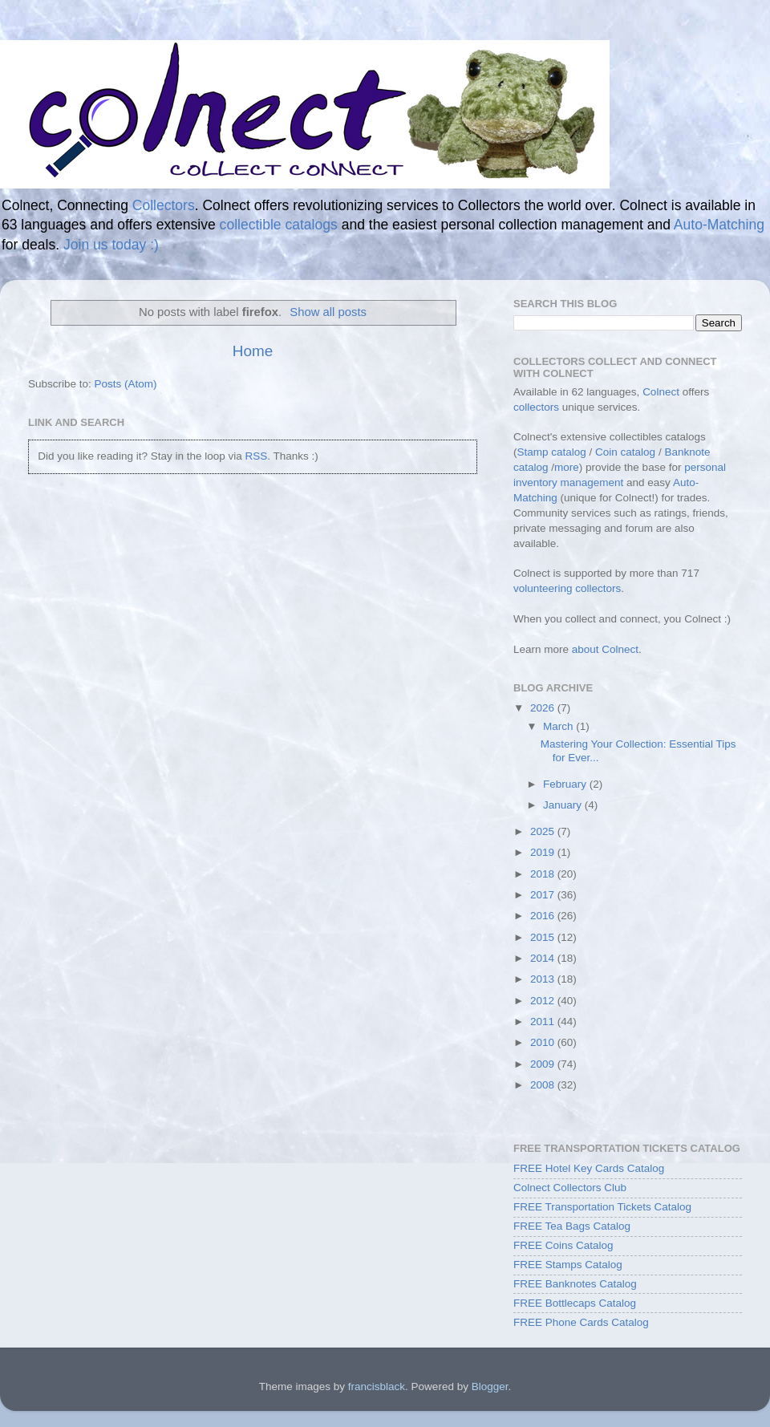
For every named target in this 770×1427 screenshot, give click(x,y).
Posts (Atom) (126, 384)
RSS (256, 456)
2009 (543, 1064)
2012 (543, 1001)
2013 (543, 979)
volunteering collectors (567, 588)
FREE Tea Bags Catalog (571, 1226)
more (566, 467)
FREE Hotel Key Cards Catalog (588, 1168)
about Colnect (605, 649)
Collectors (163, 205)
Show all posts (328, 312)
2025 (543, 831)
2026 (543, 708)
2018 (543, 874)
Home (253, 351)
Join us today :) (111, 245)
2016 (543, 916)
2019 (543, 852)
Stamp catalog (551, 452)
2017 (543, 895)
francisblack (376, 1386)
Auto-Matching (719, 225)
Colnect (660, 392)
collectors (536, 407)
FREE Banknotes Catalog (575, 1284)
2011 (543, 1022)
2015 (543, 937)
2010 (543, 1042)
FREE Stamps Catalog (567, 1265)
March (559, 726)
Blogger (490, 1386)
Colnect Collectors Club (569, 1188)
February (566, 784)
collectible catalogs (279, 225)
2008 (543, 1085)
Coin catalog (625, 452)
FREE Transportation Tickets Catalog (602, 1207)
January (564, 805)
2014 (543, 958)
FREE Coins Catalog (563, 1245)
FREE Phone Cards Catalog (581, 1322)
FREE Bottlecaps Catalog (574, 1303)
